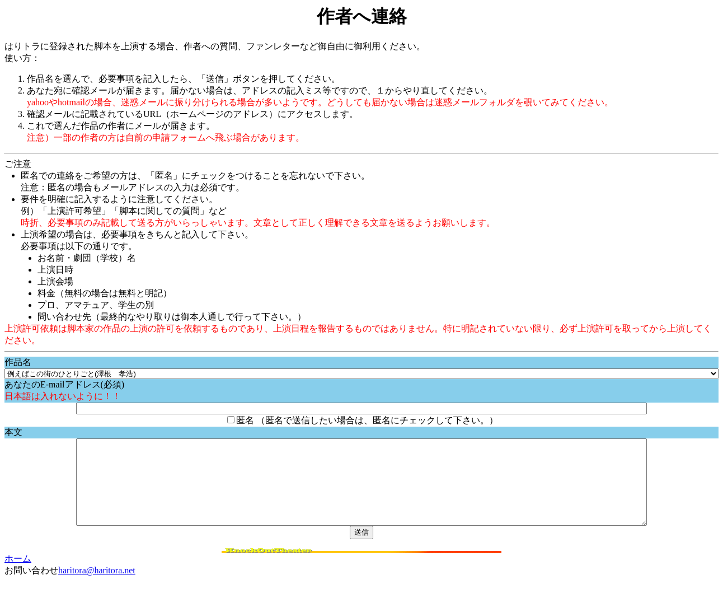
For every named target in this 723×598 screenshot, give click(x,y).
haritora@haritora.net (96, 587)
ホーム (17, 575)
